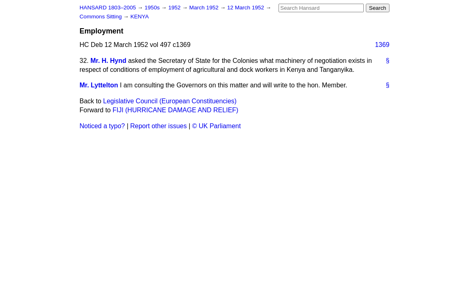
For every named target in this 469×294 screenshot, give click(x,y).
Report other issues (158, 125)
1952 (175, 7)
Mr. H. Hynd (108, 60)
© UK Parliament (216, 125)
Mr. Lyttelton (99, 85)
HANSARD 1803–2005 (108, 7)
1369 (382, 44)
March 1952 (204, 7)
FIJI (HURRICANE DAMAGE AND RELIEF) (175, 110)
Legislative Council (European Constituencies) (170, 101)
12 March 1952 (246, 7)
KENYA (140, 16)
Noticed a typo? (102, 125)
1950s (152, 7)
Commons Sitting (101, 16)
